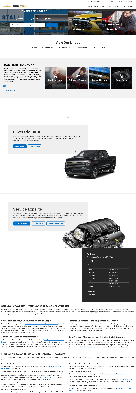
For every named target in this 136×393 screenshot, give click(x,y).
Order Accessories (55, 205)
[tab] (19, 18)
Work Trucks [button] (97, 6)
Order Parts (38, 205)
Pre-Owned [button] (88, 6)
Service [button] (111, 6)
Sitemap (32, 388)
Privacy (37, 388)
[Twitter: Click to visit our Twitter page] (5, 86)
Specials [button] (104, 6)
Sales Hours (108, 246)
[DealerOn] (8, 388)
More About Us (10, 90)
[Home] (78, 6)
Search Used (35, 128)
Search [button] (51, 25)
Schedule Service (21, 205)
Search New (20, 128)
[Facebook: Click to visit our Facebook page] (4, 86)
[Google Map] (41, 257)
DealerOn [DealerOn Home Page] (27, 388)
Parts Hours (108, 276)
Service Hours (108, 273)
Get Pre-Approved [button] (120, 6)
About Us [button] (130, 6)
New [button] (82, 6)
